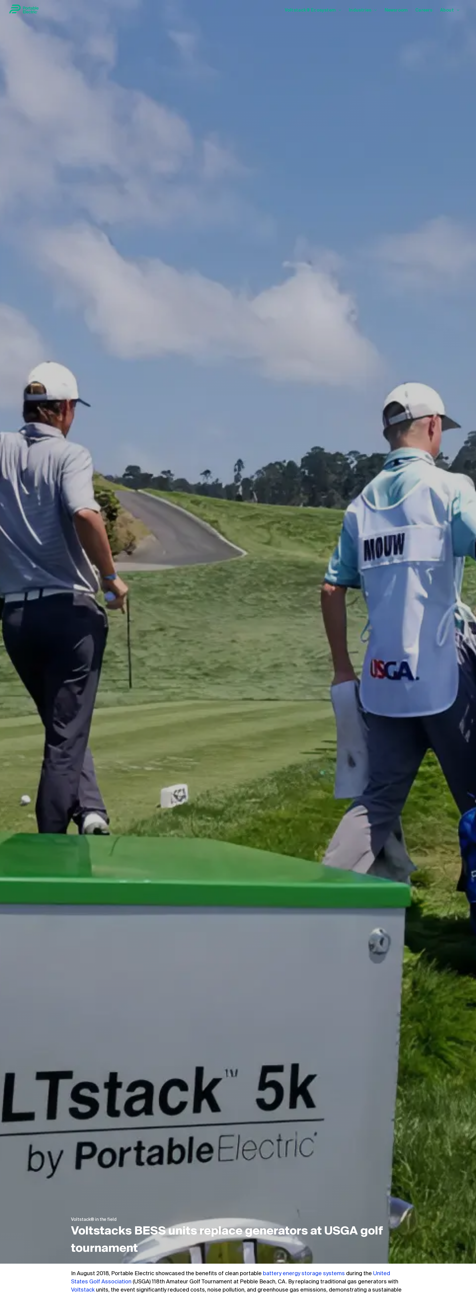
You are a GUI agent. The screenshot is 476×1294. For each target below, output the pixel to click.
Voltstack (83, 1290)
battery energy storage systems (304, 1273)
